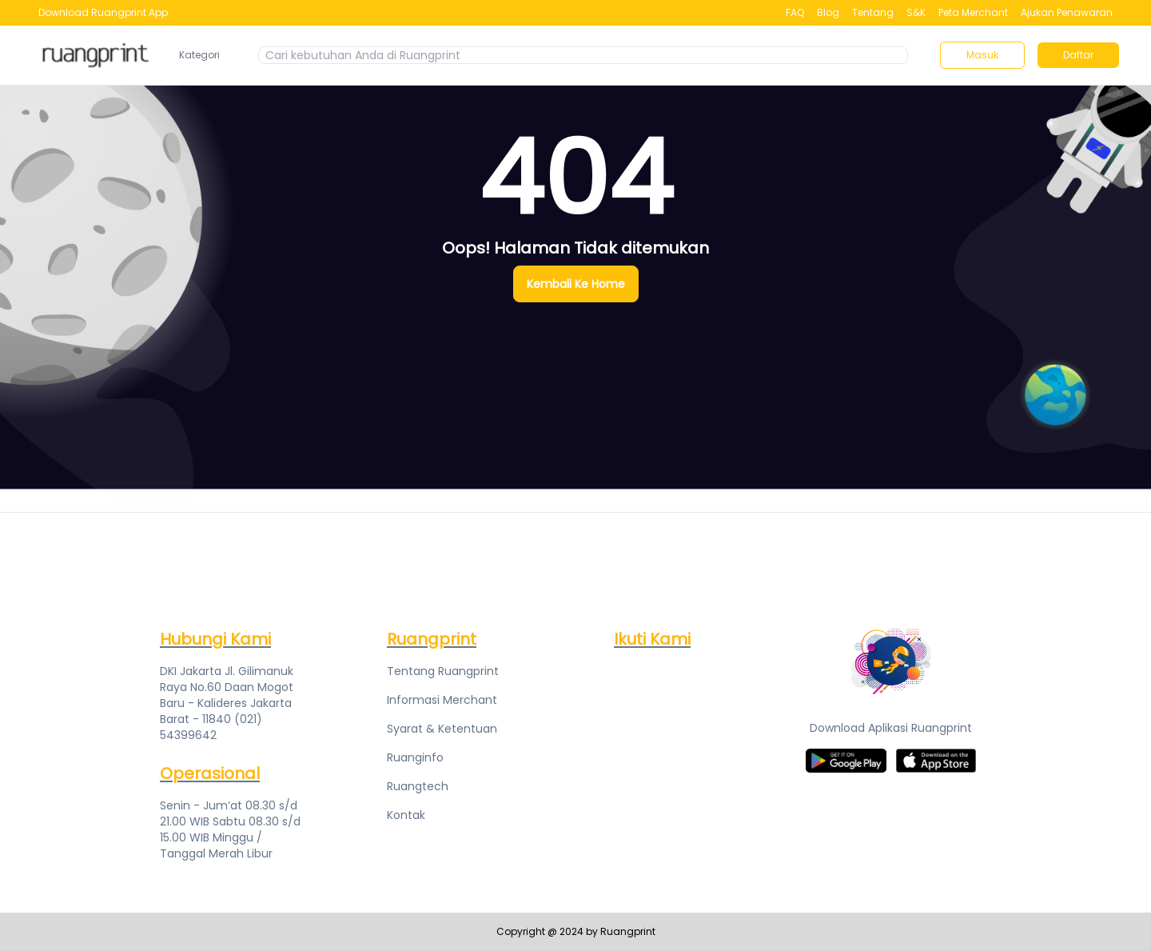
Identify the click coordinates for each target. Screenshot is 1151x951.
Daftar (1078, 55)
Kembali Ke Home (576, 284)
